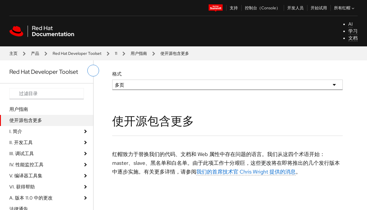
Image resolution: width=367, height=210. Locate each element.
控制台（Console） (262, 7)
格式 (117, 74)
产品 (35, 53)
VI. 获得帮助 (22, 187)
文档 (353, 38)
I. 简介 (15, 131)
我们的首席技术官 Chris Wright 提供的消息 (246, 171)
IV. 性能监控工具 (26, 165)
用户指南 (139, 53)
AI (350, 24)
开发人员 (295, 7)
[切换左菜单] (93, 70)
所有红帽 (345, 7)
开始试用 (319, 7)
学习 (353, 31)
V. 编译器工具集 (25, 176)
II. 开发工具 (21, 142)
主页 (13, 53)
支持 (234, 7)
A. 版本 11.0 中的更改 (31, 198)
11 (116, 53)
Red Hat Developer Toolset (77, 53)
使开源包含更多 (25, 120)
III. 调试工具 (21, 153)
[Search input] (46, 93)
